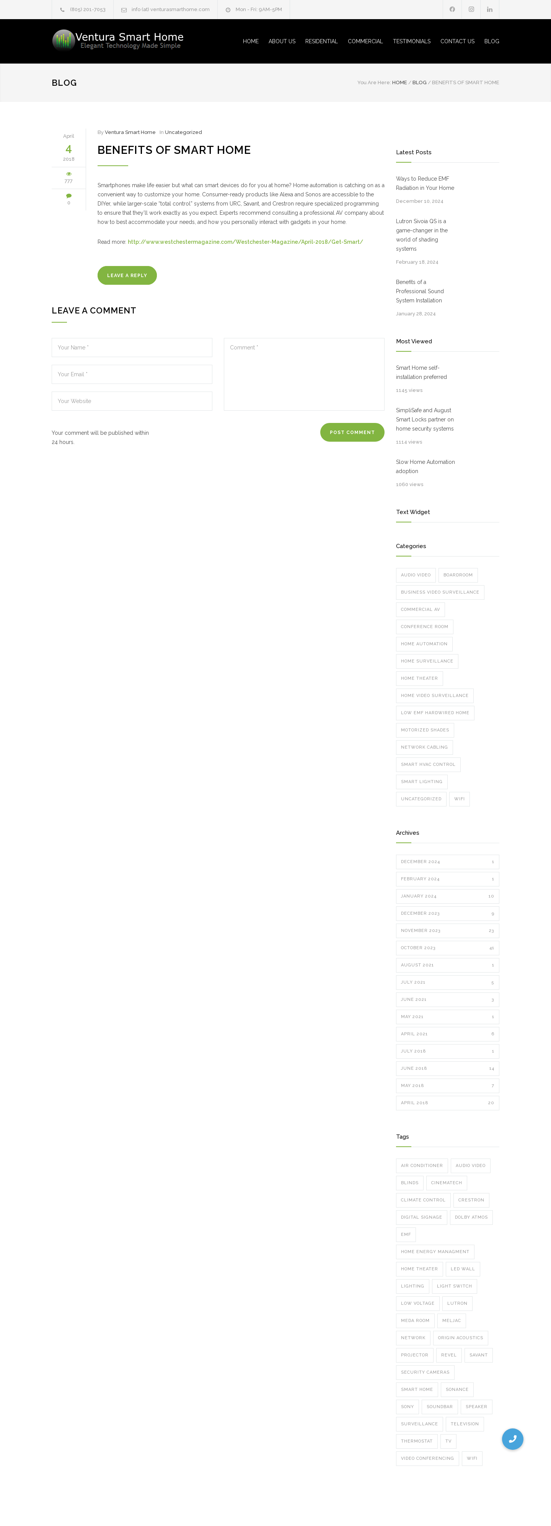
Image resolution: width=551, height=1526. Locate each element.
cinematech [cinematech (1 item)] (446, 1182)
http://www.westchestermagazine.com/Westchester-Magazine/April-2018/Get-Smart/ (245, 242)
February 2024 (447, 879)
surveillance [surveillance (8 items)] (419, 1424)
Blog (64, 83)
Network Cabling (424, 747)
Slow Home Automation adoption (425, 466)
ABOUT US (282, 41)
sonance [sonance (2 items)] (457, 1389)
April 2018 (447, 1103)
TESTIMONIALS (411, 41)
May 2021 (447, 1017)
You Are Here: (374, 82)
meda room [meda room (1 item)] (415, 1320)
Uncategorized (183, 132)
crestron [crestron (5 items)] (471, 1200)
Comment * (304, 374)
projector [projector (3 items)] (415, 1355)
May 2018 (447, 1086)
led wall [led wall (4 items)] (463, 1268)
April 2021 (447, 1034)
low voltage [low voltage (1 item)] (418, 1303)
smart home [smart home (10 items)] (417, 1389)
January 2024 (447, 896)
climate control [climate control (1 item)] (423, 1200)
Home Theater (419, 678)
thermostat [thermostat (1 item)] (417, 1441)
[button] (512, 1439)
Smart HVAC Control (428, 764)
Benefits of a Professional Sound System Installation (420, 291)
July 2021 (447, 982)
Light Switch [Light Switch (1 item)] (454, 1286)
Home (399, 82)
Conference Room (424, 626)
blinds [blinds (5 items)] (410, 1182)
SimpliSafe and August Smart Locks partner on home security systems (425, 419)
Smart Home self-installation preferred (421, 372)
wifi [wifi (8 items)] (472, 1458)
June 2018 (447, 1069)
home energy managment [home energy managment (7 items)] (435, 1251)
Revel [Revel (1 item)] (449, 1355)
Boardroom (458, 575)
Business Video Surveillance (440, 592)
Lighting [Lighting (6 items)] (412, 1286)
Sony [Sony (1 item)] (407, 1406)
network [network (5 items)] (413, 1337)
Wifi (459, 798)
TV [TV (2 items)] (448, 1441)
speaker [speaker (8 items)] (476, 1406)
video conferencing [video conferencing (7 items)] (427, 1458)
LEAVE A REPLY (127, 275)
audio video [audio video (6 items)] (471, 1165)
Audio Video (416, 575)
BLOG (491, 41)
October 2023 (447, 948)
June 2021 (447, 1000)
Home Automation (424, 643)
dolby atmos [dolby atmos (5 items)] (471, 1217)
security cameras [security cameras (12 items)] (425, 1372)
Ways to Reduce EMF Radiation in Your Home (425, 183)
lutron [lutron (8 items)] (457, 1303)
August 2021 (447, 965)
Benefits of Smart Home (174, 150)
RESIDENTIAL (321, 41)
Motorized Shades (425, 730)
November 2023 (447, 931)
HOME (251, 41)
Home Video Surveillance (435, 695)
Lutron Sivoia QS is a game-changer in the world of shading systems (422, 235)
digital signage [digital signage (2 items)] (421, 1217)
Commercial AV (420, 609)
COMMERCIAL (365, 41)
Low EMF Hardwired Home (435, 712)
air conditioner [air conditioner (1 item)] (422, 1165)
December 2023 (447, 914)
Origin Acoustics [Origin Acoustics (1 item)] (460, 1337)
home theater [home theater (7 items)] (419, 1268)
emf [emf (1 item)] (406, 1234)
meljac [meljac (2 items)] (451, 1320)
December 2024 (447, 862)
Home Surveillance (427, 661)
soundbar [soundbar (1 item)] (440, 1406)
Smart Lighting (422, 781)
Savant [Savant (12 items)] (478, 1355)
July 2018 (447, 1051)
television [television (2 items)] (465, 1424)
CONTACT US (457, 41)
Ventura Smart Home (130, 132)
